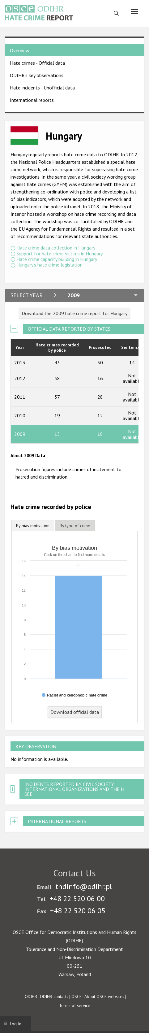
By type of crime (75, 525)
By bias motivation (32, 525)
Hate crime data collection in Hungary (55, 247)
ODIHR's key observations (36, 75)
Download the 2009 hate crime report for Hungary (74, 313)
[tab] (32, 526)
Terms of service (74, 1005)
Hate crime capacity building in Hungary (56, 259)
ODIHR (31, 996)
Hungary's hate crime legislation (49, 264)
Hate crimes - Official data (37, 63)
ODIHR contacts (54, 996)
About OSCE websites (104, 996)
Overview (19, 50)
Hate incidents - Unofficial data (42, 88)
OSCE (76, 996)
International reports (32, 100)
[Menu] (134, 11)
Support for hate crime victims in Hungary (59, 253)
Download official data (74, 712)
